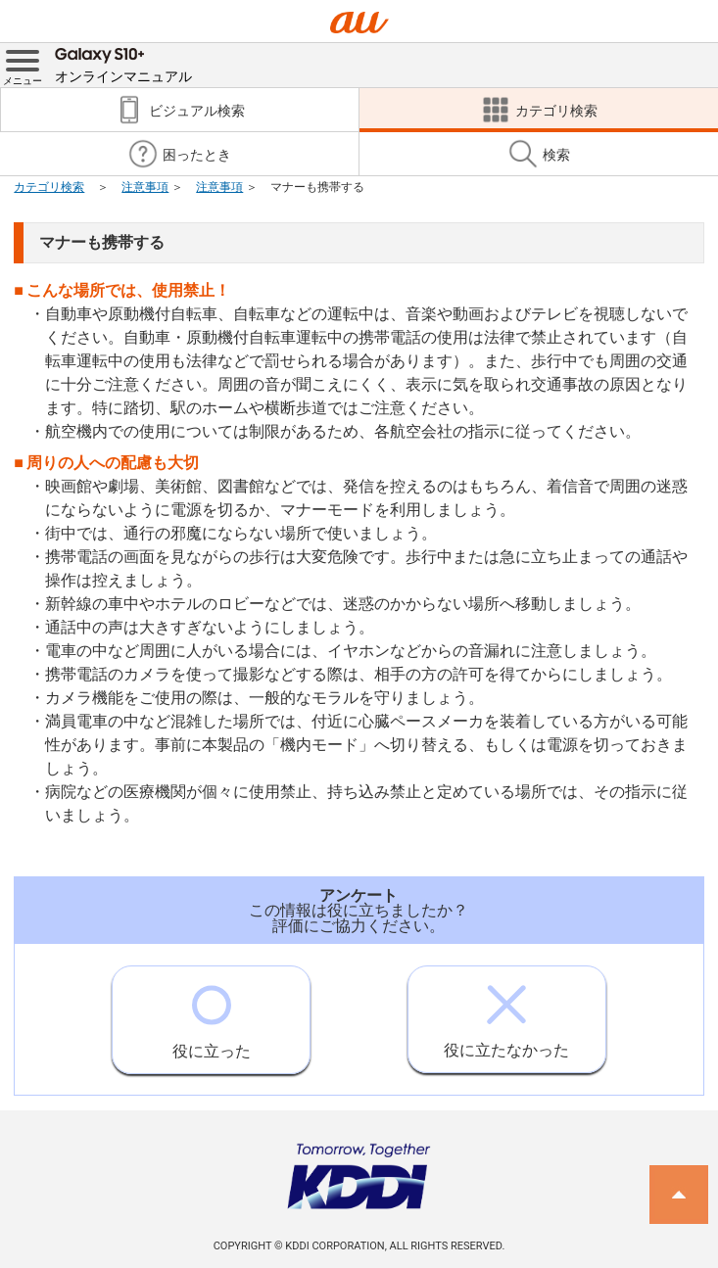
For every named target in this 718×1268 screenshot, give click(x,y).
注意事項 (144, 187)
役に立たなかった (506, 1012)
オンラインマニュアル (123, 63)
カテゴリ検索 (49, 187)
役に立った (211, 1013)
